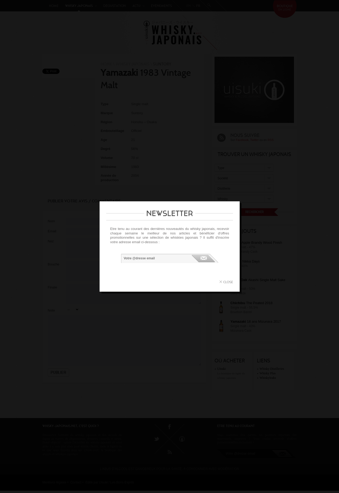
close (228, 282)
